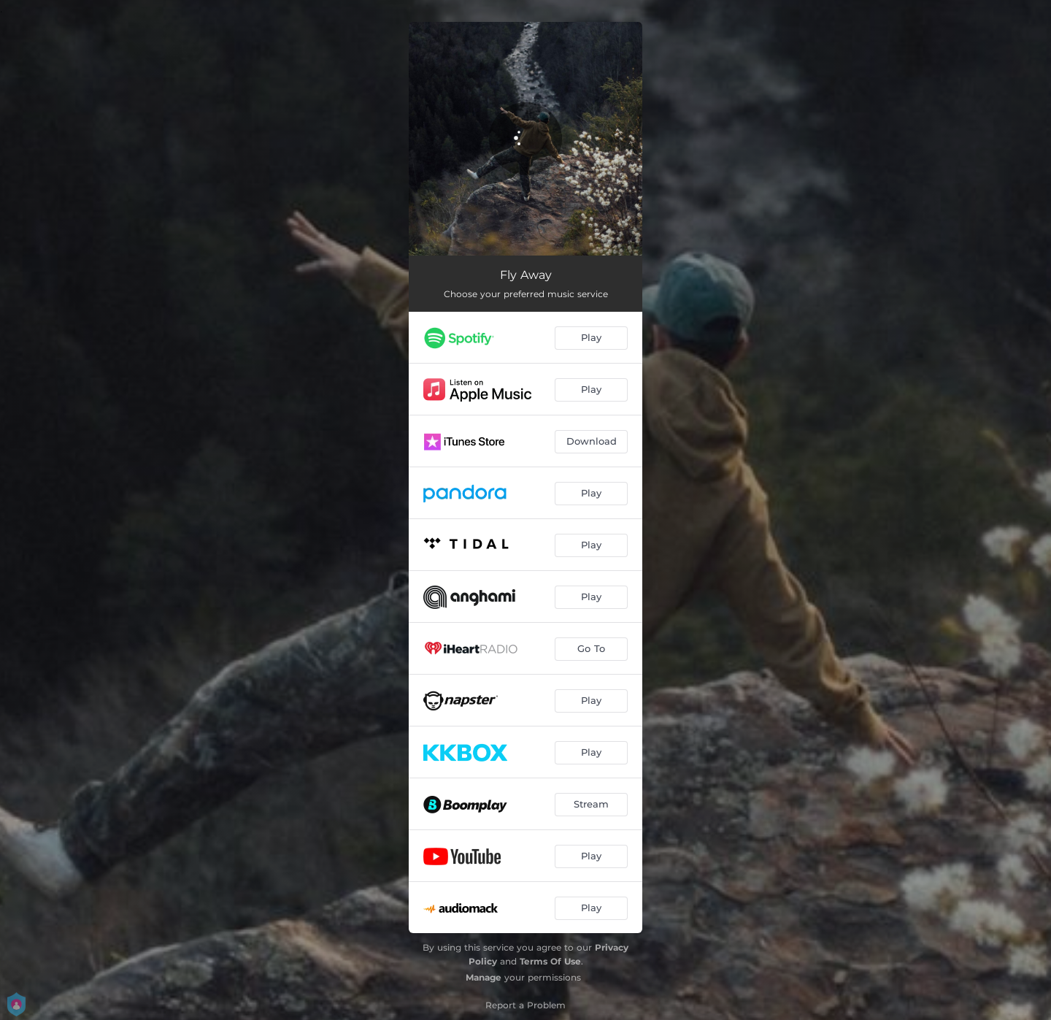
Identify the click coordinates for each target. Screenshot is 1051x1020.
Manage (483, 977)
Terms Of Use (550, 961)
